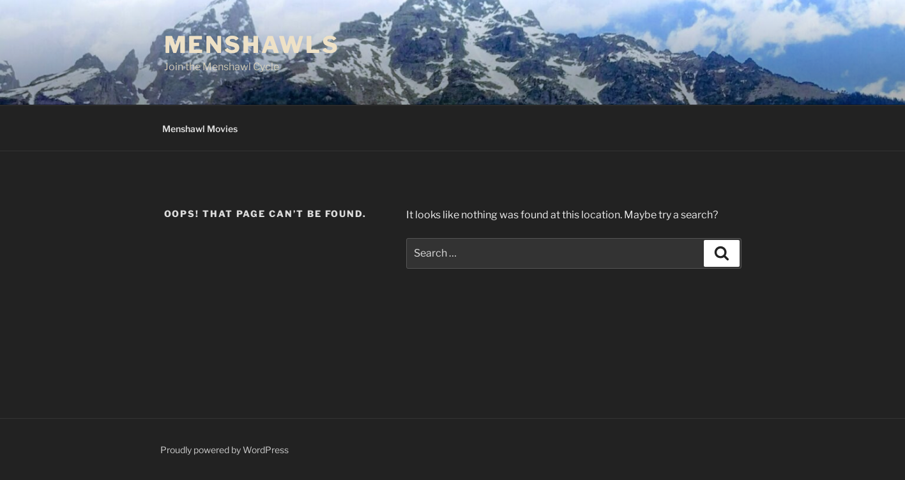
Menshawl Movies (200, 128)
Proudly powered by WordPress (224, 449)
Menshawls (252, 45)
